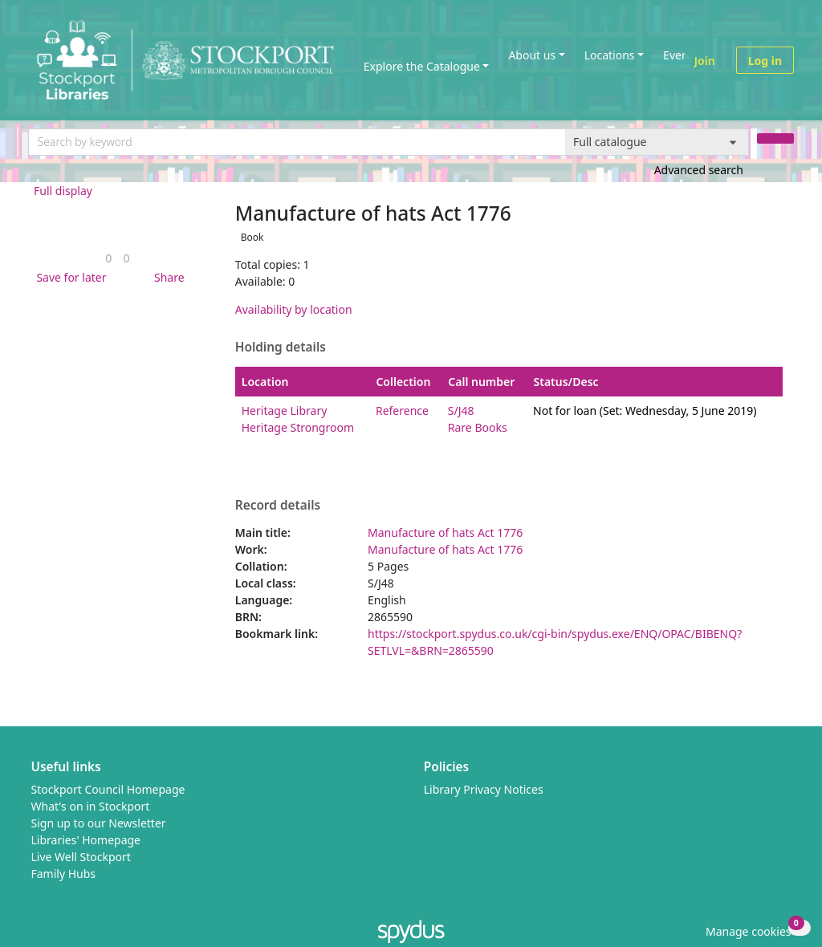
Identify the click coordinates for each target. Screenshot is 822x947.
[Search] (775, 138)
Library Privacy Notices (483, 789)
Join (704, 60)
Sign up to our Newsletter (98, 823)
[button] (68, 277)
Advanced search (698, 169)
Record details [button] (277, 505)
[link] (108, 258)
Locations (609, 55)
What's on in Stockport (90, 806)
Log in (765, 60)
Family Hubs (63, 873)
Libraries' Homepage (86, 839)
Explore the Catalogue (422, 66)
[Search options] (657, 142)
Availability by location (293, 309)
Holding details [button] (280, 347)
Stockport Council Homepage (108, 789)
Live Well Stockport (81, 856)
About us (531, 55)
